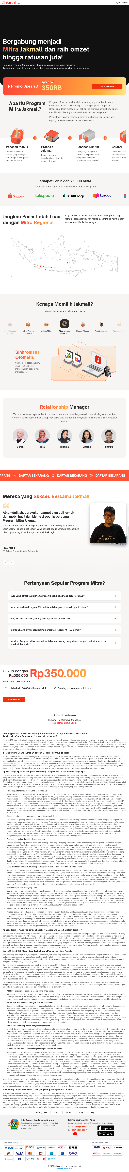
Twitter (84, 893)
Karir (56, 1112)
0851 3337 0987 (79, 1130)
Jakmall (6, 747)
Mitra (68, 1112)
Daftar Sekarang (107, 86)
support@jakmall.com (64, 723)
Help (92, 1112)
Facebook (75, 893)
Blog (81, 1112)
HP (122, 801)
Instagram (96, 893)
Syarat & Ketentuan (64, 1168)
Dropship (6, 775)
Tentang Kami (41, 1112)
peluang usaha (34, 756)
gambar (72, 945)
